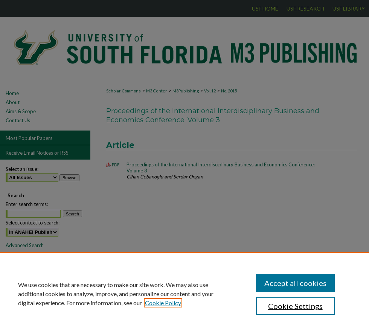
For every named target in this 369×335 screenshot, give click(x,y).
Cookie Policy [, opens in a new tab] (163, 302)
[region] (184, 293)
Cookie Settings (295, 305)
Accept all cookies (295, 282)
